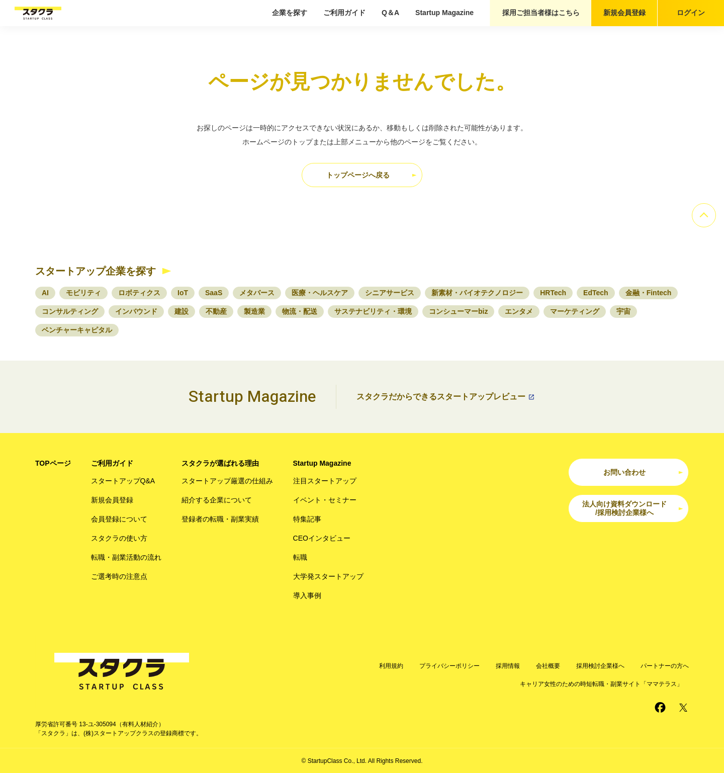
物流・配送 (299, 311)
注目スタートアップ (324, 481)
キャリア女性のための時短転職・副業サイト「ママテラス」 (601, 684)
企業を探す (289, 13)
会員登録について (119, 519)
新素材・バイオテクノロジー (477, 293)
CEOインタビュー (321, 538)
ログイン (691, 13)
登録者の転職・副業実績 (220, 519)
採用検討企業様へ (600, 665)
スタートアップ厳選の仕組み (227, 481)
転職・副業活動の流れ (126, 557)
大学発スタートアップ (328, 576)
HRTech (553, 293)
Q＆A (390, 13)
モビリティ (83, 293)
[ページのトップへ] (704, 215)
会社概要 (548, 665)
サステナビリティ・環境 (373, 311)
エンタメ (519, 311)
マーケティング (574, 311)
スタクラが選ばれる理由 (220, 463)
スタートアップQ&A (123, 481)
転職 (300, 557)
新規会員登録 (624, 13)
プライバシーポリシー (449, 665)
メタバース (257, 293)
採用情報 (508, 665)
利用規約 (391, 665)
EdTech (595, 293)
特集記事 (307, 519)
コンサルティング (70, 311)
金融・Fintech (648, 293)
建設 (181, 311)
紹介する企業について (217, 500)
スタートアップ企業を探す (95, 271)
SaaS (213, 293)
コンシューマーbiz (458, 311)
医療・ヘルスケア (320, 293)
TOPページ (53, 463)
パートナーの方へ (665, 665)
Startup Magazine (444, 13)
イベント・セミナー (324, 500)
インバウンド (136, 311)
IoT (182, 293)
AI (45, 293)
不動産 (216, 311)
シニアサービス (389, 293)
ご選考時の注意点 (119, 576)
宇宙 (623, 311)
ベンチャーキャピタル (77, 330)
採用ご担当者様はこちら (541, 13)
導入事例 (307, 595)
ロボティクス (139, 293)
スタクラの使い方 (119, 538)
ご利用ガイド (344, 13)
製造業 (254, 311)
